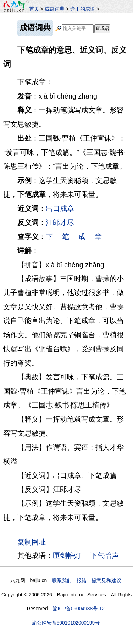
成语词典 (55, 9)
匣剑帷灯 (67, 555)
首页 (34, 9)
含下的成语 (82, 9)
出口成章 (60, 208)
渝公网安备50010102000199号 (66, 623)
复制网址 (33, 541)
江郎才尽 (60, 222)
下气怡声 (104, 555)
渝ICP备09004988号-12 (79, 608)
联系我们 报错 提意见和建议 (86, 580)
